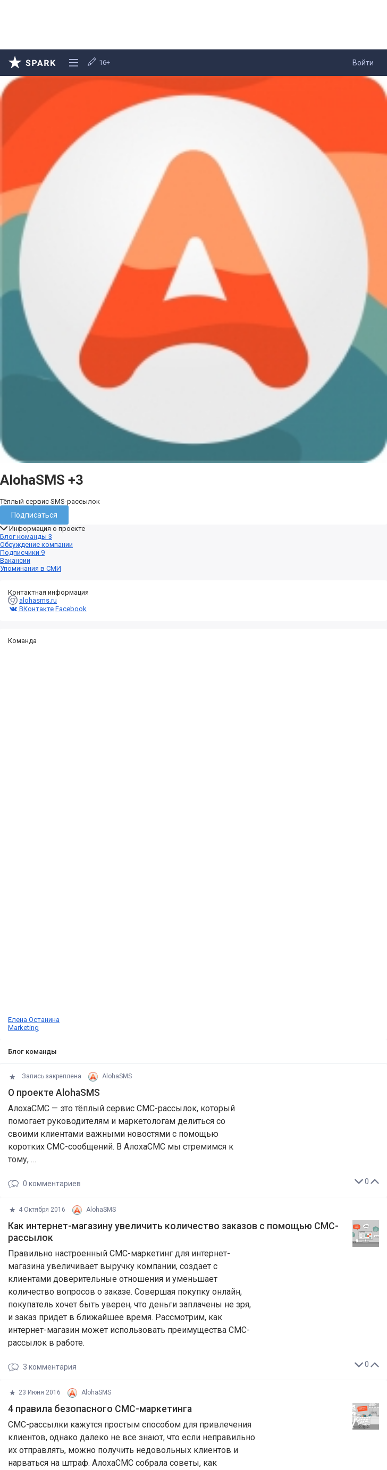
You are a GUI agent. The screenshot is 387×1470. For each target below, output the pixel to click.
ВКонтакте (31, 609)
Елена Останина (193, 838)
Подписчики (22, 552)
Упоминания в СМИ (30, 568)
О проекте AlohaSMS (54, 1092)
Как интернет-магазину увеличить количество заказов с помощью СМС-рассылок (173, 1232)
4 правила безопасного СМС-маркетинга (100, 1409)
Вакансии (15, 560)
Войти (363, 62)
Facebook (71, 609)
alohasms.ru (38, 600)
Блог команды (26, 536)
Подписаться (34, 515)
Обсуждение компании (36, 544)
